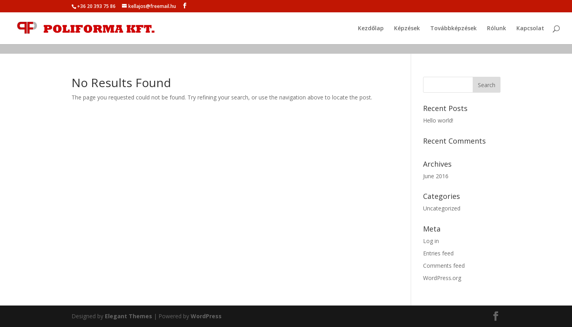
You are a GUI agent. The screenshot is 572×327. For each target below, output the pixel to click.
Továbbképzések (453, 28)
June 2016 (435, 176)
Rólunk (496, 28)
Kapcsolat (530, 28)
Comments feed (444, 265)
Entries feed (438, 253)
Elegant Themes (128, 316)
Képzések (407, 28)
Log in (431, 241)
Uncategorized (441, 208)
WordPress (206, 316)
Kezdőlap (371, 28)
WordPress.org (442, 278)
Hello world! (438, 120)
